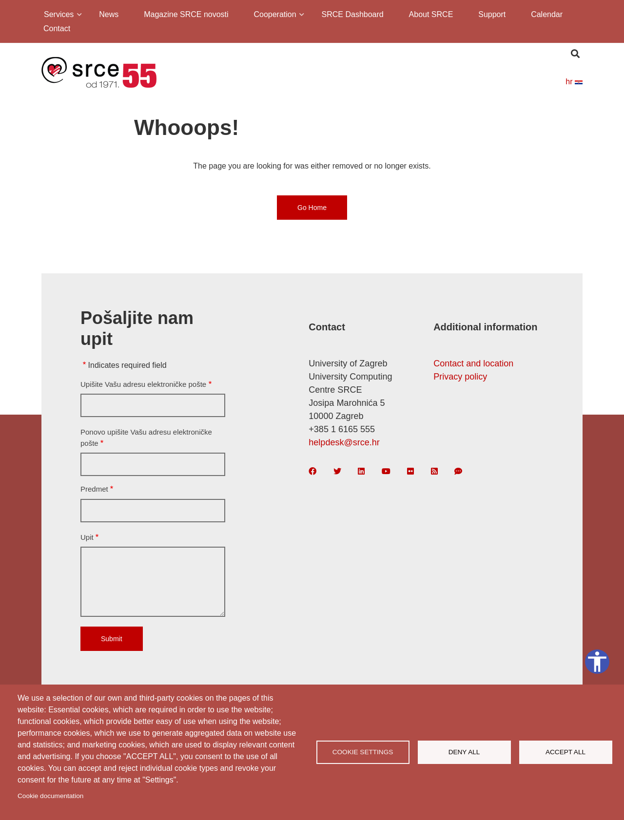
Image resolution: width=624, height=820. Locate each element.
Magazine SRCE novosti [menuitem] (186, 14)
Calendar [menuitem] (547, 14)
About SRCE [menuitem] (431, 14)
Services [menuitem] (58, 15)
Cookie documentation (50, 796)
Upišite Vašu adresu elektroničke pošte (143, 384)
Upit (87, 537)
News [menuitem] (108, 14)
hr (574, 81)
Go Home (312, 207)
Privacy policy (460, 376)
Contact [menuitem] (56, 28)
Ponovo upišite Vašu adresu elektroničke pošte (146, 437)
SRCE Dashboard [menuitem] (353, 14)
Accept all (565, 752)
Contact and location (473, 363)
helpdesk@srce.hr (344, 442)
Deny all (464, 752)
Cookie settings (362, 752)
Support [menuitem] (492, 14)
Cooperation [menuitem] (274, 15)
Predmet (94, 489)
